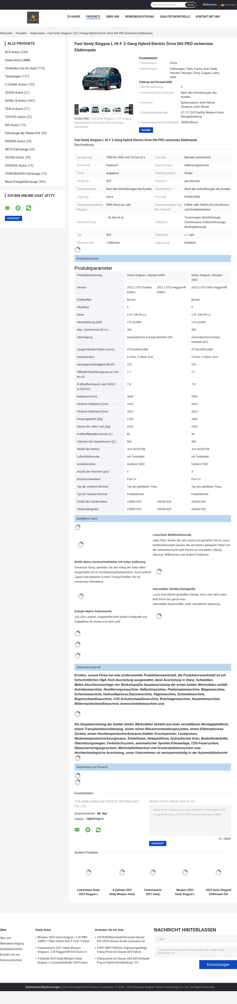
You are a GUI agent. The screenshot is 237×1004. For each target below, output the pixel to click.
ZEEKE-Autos (14, 92)
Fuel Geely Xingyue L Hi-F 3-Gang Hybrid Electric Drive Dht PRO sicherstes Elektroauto (102, 122)
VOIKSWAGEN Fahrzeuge (22, 174)
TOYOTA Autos (15, 117)
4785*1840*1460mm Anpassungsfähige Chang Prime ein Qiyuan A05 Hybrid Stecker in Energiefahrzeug (122, 950)
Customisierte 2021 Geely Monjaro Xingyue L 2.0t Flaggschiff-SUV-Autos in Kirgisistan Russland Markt (152, 892)
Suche (190, 4)
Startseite (6, 33)
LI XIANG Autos (16, 84)
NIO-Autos (12, 125)
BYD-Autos (12, 52)
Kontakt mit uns (208, 16)
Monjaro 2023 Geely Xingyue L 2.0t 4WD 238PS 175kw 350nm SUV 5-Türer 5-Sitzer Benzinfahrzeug (185, 892)
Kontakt (146, 129)
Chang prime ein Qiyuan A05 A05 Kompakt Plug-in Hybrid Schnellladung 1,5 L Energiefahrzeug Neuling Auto (123, 961)
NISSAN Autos (15, 141)
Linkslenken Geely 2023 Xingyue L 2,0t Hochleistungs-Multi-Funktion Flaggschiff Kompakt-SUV (88, 892)
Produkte (93, 16)
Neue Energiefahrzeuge (21, 182)
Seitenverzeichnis (11, 960)
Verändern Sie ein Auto (21, 68)
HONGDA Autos (16, 165)
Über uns (112, 16)
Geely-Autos (37, 33)
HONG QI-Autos (16, 101)
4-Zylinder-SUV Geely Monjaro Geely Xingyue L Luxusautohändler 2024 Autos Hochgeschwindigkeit (122, 892)
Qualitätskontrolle (175, 16)
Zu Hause (73, 16)
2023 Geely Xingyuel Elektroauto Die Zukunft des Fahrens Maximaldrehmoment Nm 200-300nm (218, 892)
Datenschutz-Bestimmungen (42, 987)
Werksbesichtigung (139, 16)
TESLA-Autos (14, 109)
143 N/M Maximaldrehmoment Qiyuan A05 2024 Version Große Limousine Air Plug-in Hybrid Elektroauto (121, 940)
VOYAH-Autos (14, 157)
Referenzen (210, 4)
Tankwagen (13, 76)
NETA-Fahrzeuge (16, 149)
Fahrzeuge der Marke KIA (22, 133)
